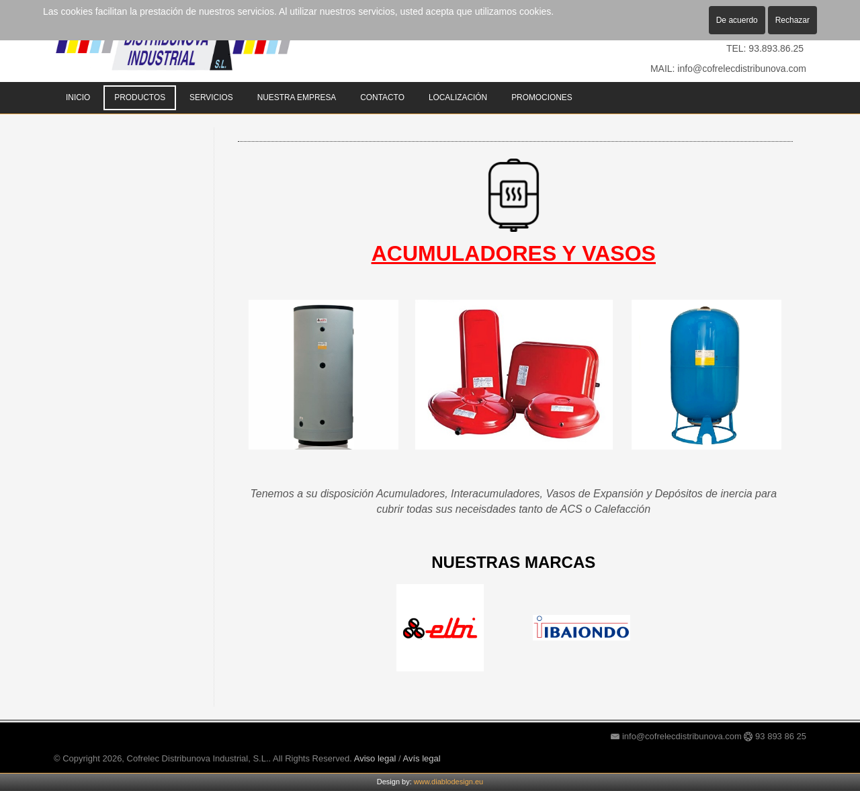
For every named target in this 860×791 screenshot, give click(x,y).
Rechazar (792, 20)
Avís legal (422, 758)
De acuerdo (737, 20)
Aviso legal (375, 758)
